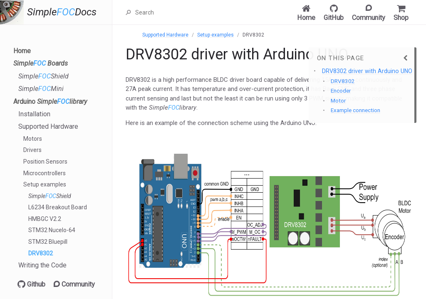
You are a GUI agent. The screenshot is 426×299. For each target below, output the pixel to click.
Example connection (355, 110)
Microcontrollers (44, 173)
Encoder (341, 91)
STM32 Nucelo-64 (51, 230)
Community (74, 284)
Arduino (50, 101)
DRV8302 (40, 253)
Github (31, 284)
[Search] (175, 12)
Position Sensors (45, 161)
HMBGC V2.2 (44, 219)
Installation (34, 114)
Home (22, 51)
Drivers (32, 150)
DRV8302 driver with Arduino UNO (367, 71)
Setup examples (44, 184)
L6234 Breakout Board (57, 207)
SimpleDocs (62, 12)
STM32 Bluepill (47, 241)
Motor (338, 101)
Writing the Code (42, 265)
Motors (32, 138)
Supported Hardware (48, 126)
